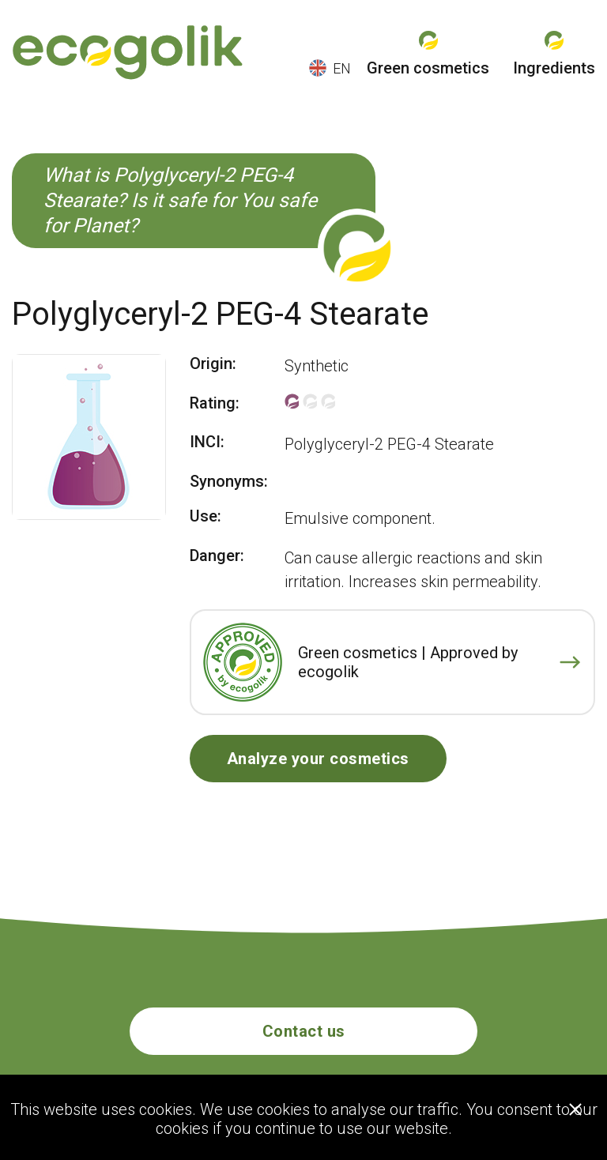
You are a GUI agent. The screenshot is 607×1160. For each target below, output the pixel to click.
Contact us (303, 1031)
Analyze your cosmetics (318, 758)
